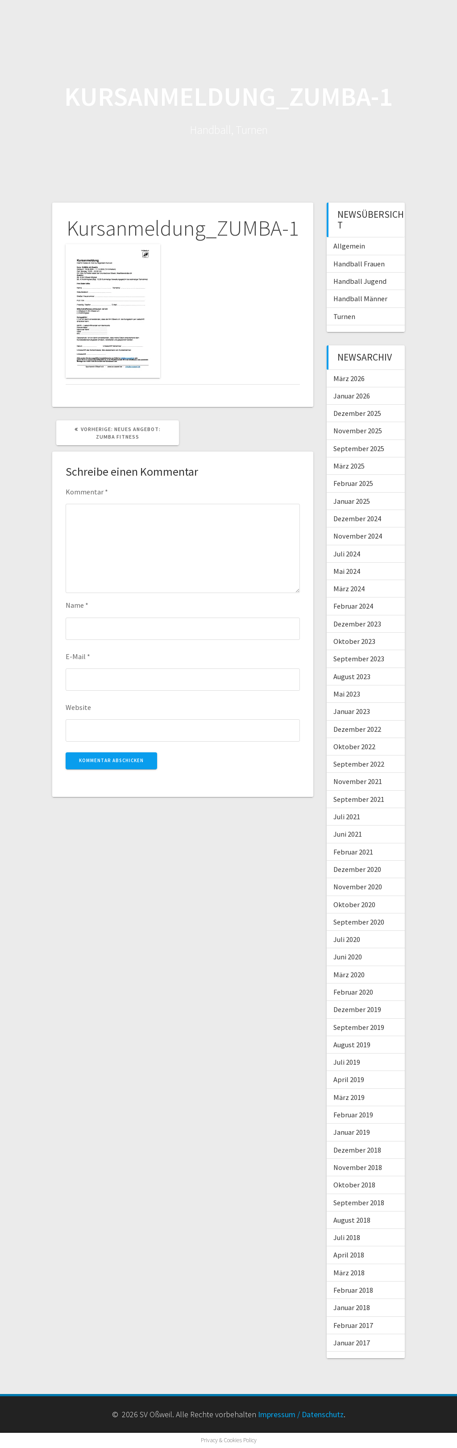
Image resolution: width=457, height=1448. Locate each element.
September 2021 (358, 799)
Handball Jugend (359, 281)
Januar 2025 (351, 501)
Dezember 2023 (357, 623)
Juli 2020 (346, 939)
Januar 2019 (351, 1132)
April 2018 (348, 1254)
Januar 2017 (351, 1342)
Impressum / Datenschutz (301, 1414)
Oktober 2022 (354, 746)
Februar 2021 (353, 851)
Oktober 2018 (354, 1184)
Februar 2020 (353, 991)
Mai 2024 (346, 571)
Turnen (344, 316)
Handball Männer (360, 298)
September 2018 (358, 1202)
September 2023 (358, 658)
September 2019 (358, 1027)
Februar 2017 (353, 1325)
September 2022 (358, 763)
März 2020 (349, 974)
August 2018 (351, 1220)
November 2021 (357, 781)
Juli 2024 (346, 553)
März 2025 (349, 465)
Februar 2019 (353, 1114)
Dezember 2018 (357, 1149)
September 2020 (358, 921)
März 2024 (349, 588)
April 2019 (348, 1079)
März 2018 (349, 1272)
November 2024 (357, 535)
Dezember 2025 (357, 413)
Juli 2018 (346, 1237)
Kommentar (87, 491)
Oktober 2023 (354, 641)
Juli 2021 (346, 816)
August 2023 (351, 676)
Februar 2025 (353, 483)
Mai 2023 (346, 693)
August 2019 (351, 1044)
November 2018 (357, 1167)
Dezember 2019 (357, 1009)
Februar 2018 (353, 1290)
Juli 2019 (346, 1062)
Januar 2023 (351, 711)
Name (77, 605)
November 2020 (357, 886)
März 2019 (349, 1097)
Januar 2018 (351, 1307)
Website (78, 707)
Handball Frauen (359, 263)
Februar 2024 (353, 606)
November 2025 (357, 430)
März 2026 (349, 378)
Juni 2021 (347, 834)
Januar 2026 (351, 395)
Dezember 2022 (357, 729)
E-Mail (78, 656)
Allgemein (349, 245)
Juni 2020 (347, 956)
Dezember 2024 (357, 518)
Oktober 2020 (354, 904)
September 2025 (358, 448)
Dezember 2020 (357, 869)
